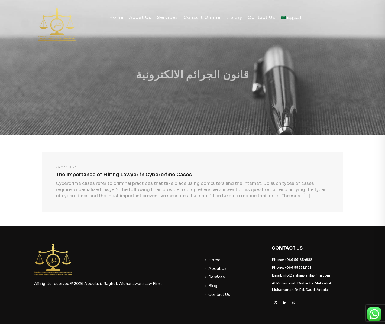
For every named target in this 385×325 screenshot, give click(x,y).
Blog (212, 285)
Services (167, 17)
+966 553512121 (298, 267)
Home (116, 17)
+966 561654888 (298, 260)
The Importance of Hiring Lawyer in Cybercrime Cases (124, 175)
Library (234, 17)
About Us (140, 17)
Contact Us (261, 17)
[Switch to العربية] (291, 17)
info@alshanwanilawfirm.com (306, 275)
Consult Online (202, 17)
